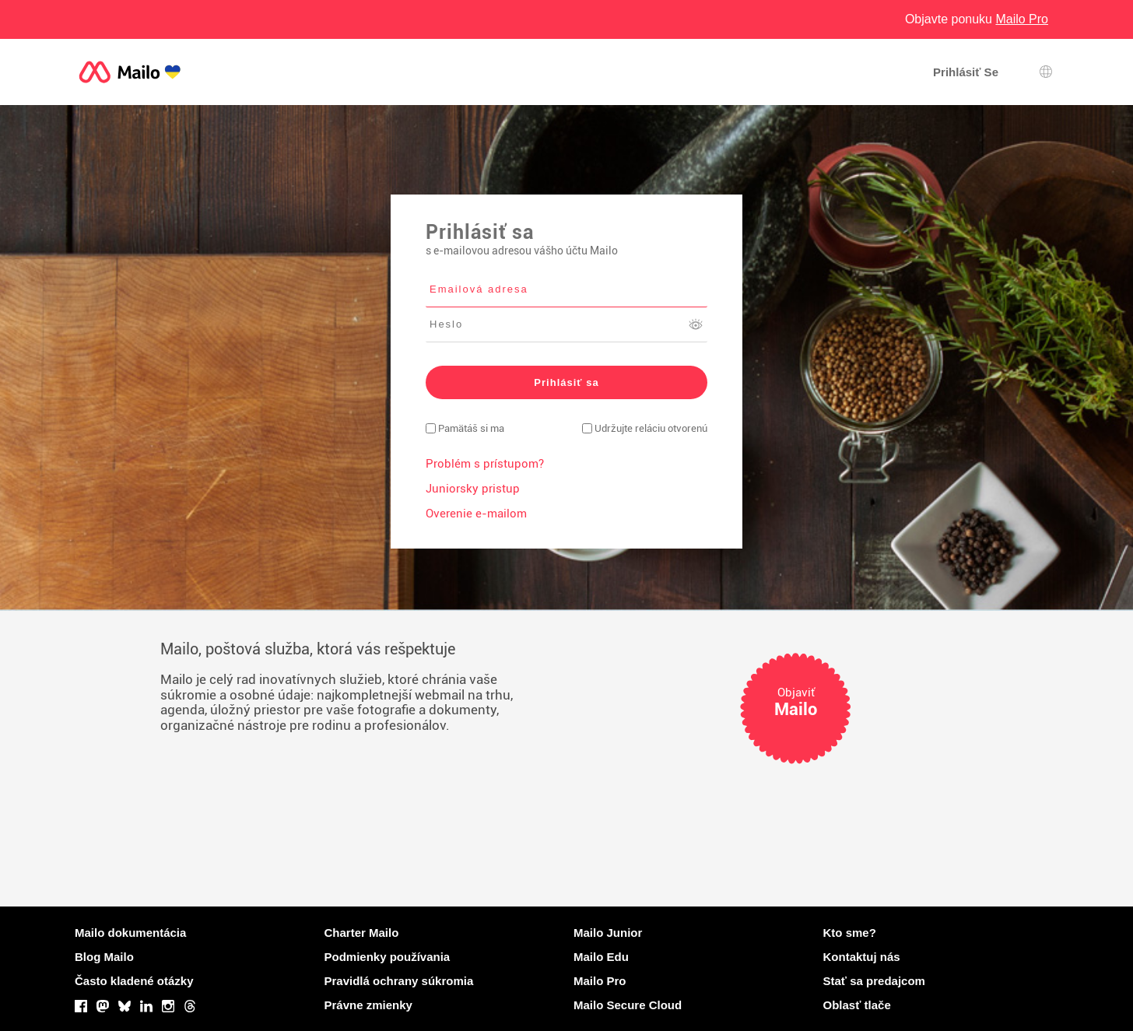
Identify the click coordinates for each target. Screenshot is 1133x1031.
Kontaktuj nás (861, 956)
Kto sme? (849, 932)
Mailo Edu (601, 956)
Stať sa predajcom (874, 980)
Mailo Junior (608, 932)
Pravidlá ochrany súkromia (399, 980)
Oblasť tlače (857, 1005)
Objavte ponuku (976, 19)
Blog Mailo (104, 956)
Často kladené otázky (134, 980)
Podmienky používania (387, 956)
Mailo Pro (600, 980)
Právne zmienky (368, 1005)
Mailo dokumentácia (130, 932)
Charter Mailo (361, 932)
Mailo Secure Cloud (628, 1005)
